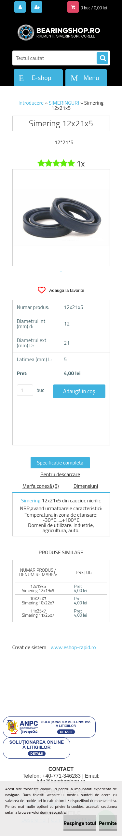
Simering (31, 500)
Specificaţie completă (60, 462)
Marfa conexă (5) (40, 486)
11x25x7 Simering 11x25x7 (38, 613)
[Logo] (57, 32)
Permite (108, 823)
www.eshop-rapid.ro (73, 647)
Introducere (31, 103)
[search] (102, 58)
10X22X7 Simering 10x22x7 (38, 600)
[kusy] (25, 390)
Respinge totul (79, 823)
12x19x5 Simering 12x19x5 (38, 588)
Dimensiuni (86, 486)
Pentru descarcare (60, 474)
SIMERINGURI (64, 103)
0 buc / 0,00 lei (94, 8)
